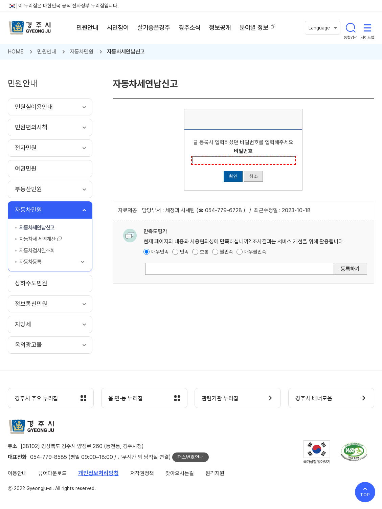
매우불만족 (255, 252)
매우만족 (160, 252)
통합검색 (350, 28)
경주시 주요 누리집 (36, 398)
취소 (253, 176)
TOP (365, 494)
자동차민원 (81, 51)
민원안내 (46, 51)
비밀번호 (243, 151)
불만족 (226, 252)
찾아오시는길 (179, 473)
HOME (16, 51)
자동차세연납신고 (126, 51)
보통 (204, 252)
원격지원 (214, 473)
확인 (233, 176)
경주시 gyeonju (30, 28)
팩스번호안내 (190, 457)
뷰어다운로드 (52, 473)
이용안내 (17, 473)
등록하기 (350, 269)
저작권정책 (142, 473)
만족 (184, 252)
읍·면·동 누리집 (125, 398)
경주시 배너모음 (313, 398)
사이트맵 (367, 28)
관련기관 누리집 (220, 398)
